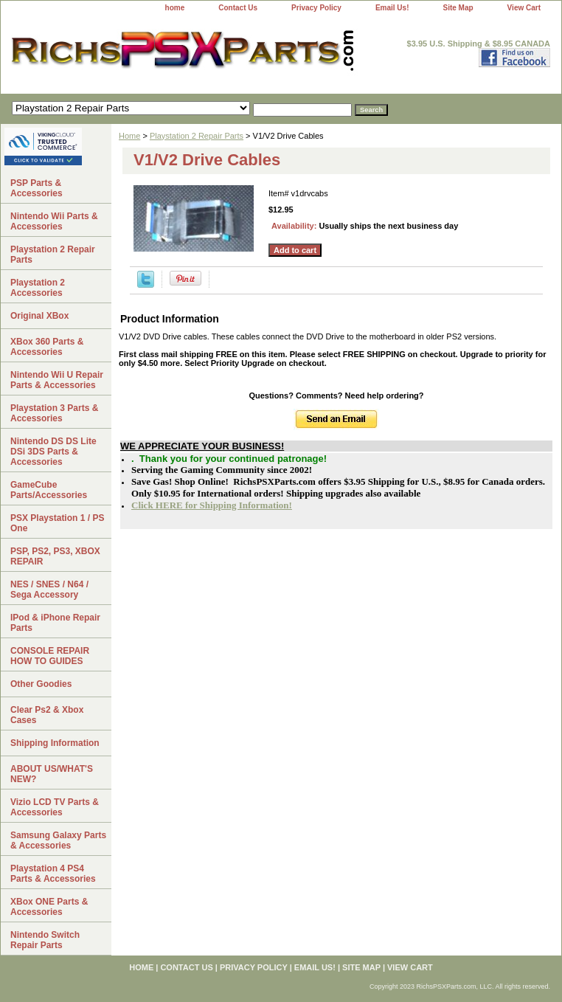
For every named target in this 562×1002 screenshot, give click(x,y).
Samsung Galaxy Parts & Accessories (58, 840)
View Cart (524, 8)
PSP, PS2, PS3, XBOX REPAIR (55, 556)
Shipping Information (55, 743)
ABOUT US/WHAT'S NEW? (51, 774)
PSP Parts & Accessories (36, 188)
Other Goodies (41, 684)
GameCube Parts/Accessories (48, 490)
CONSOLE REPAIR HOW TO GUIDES (49, 656)
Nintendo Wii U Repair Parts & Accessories (56, 380)
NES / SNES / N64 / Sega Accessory (49, 589)
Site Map (458, 8)
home (175, 8)
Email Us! (392, 8)
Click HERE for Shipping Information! (211, 505)
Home (129, 135)
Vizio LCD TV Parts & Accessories (54, 807)
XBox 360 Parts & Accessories (46, 346)
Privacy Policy (316, 8)
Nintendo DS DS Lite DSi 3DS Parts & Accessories (53, 451)
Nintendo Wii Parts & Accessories (54, 221)
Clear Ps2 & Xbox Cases (46, 715)
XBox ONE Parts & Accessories (49, 906)
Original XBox (39, 316)
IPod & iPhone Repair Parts (55, 622)
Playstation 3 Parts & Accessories (54, 413)
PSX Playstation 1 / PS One (57, 523)
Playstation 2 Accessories (37, 287)
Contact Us (237, 8)
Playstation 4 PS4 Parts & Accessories (53, 873)
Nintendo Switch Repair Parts (45, 940)
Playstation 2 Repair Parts (196, 135)
